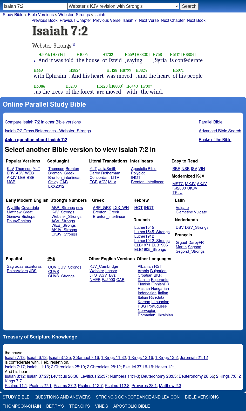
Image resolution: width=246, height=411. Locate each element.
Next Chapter (173, 20)
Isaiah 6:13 (37, 358)
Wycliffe (13, 208)
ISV (194, 169)
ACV (103, 182)
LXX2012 (56, 186)
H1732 (107, 54)
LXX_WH (121, 208)
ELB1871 (142, 245)
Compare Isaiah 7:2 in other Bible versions (43, 122)
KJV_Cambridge (104, 267)
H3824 (75, 70)
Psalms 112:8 (117, 386)
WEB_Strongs (63, 225)
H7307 (146, 86)
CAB (64, 182)
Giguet (181, 243)
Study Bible (13, 15)
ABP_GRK (102, 208)
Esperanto (160, 280)
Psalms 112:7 (90, 386)
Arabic (143, 271)
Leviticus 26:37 (94, 376)
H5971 (178, 70)
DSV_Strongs (197, 228)
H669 (38, 70)
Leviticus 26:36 (64, 376)
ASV (20, 173)
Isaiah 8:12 (15, 376)
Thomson (23, 169)
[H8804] (188, 54)
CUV (52, 267)
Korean (144, 302)
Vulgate (182, 208)
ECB (93, 182)
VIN (202, 169)
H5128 (111, 70)
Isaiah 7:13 (15, 358)
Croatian (145, 275)
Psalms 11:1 (16, 386)
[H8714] (58, 54)
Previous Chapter (75, 20)
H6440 (132, 86)
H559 (129, 54)
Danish (144, 280)
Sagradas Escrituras (24, 267)
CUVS (53, 272)
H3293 (71, 86)
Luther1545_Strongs (152, 232)
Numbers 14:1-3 (124, 376)
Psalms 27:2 (65, 386)
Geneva (13, 217)
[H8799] (125, 70)
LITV (115, 178)
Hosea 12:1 (165, 367)
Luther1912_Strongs (152, 241)
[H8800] (142, 54)
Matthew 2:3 (170, 386)
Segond (194, 247)
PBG (142, 306)
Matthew (14, 212)
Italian (163, 293)
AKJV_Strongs (64, 230)
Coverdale (30, 208)
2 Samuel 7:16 (86, 358)
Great (27, 212)
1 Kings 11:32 (113, 358)
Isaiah (99, 15)
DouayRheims (19, 221)
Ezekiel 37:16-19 (138, 367)
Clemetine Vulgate (191, 212)
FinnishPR (160, 284)
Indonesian (147, 293)
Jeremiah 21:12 (194, 358)
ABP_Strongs (63, 208)
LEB (21, 178)
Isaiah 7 (129, 20)
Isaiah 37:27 (38, 376)
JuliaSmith (107, 169)
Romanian (146, 315)
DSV (180, 228)
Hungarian (160, 289)
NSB (185, 169)
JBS (32, 271)
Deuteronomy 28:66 (196, 376)
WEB (29, 173)
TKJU (178, 193)
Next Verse (149, 20)
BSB (31, 178)
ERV (11, 173)
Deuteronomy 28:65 (159, 376)
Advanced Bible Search (220, 131)
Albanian (145, 267)
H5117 (175, 54)
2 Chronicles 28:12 (104, 367)
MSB (11, 182)
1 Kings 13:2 (166, 358)
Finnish (144, 284)
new (79, 208)
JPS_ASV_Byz (102, 275)
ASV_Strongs (63, 221)
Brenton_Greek (61, 173)
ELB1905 (160, 245)
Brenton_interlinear (64, 178)
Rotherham (110, 173)
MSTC (178, 184)
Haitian (144, 289)
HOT (138, 208)
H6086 (39, 86)
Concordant (100, 178)
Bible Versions (41, 15)
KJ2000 (179, 188)
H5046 (44, 54)
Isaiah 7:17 (15, 367)
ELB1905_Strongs (150, 250)
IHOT (136, 178)
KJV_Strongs (62, 212)
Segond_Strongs (190, 251)
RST (158, 267)
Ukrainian (164, 315)
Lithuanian (160, 302)
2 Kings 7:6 (226, 376)
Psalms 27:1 (40, 386)
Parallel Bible (210, 122)
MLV (112, 182)
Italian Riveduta (151, 297)
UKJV (192, 188)
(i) (73, 44)
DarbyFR (196, 243)
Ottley (53, 182)
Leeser (111, 271)
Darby (95, 173)
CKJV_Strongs (64, 234)
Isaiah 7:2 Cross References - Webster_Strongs (48, 131)
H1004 (82, 54)
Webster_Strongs (66, 217)
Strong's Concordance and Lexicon (138, 397)
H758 (157, 54)
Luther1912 (144, 236)
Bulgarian (158, 271)
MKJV (190, 184)
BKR (158, 275)
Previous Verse (106, 20)
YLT (36, 169)
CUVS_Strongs (61, 276)
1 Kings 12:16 (140, 358)
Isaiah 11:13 (38, 367)
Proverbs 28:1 (144, 386)
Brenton (72, 169)
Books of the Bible (215, 140)
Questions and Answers (63, 397)
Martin (181, 247)
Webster (97, 271)
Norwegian (147, 311)
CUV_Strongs (69, 267)
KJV (10, 169)
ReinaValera (17, 271)
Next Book (196, 20)
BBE (176, 169)
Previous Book (44, 20)
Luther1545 (144, 228)
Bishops (28, 217)
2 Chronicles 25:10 (68, 367)
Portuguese (157, 306)
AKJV (12, 178)
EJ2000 (108, 280)
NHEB (95, 280)
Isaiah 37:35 (60, 358)
